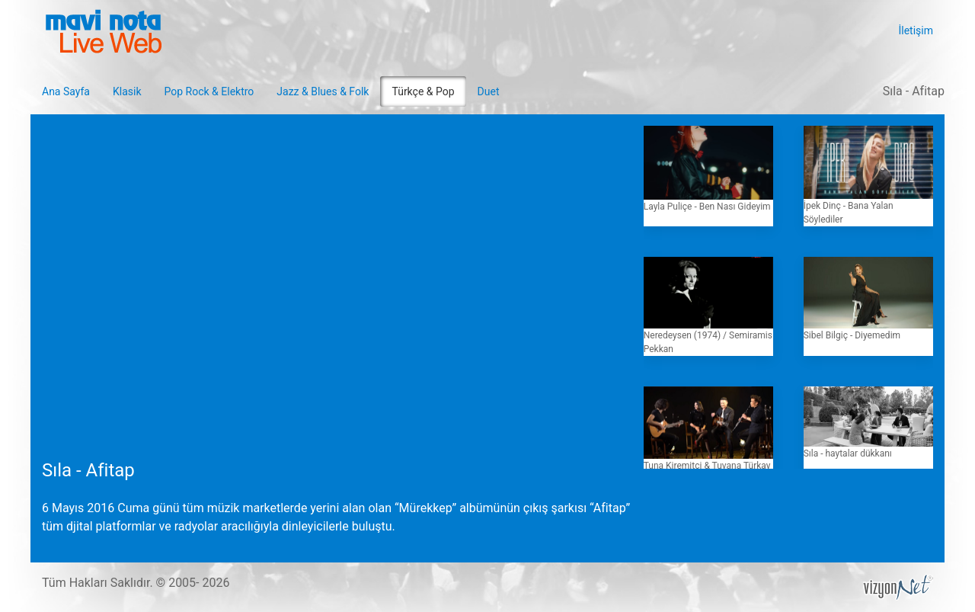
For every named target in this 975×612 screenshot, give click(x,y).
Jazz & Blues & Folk (323, 91)
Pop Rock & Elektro (209, 91)
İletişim (915, 30)
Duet (489, 91)
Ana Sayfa (66, 91)
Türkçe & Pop (423, 91)
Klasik (127, 91)
